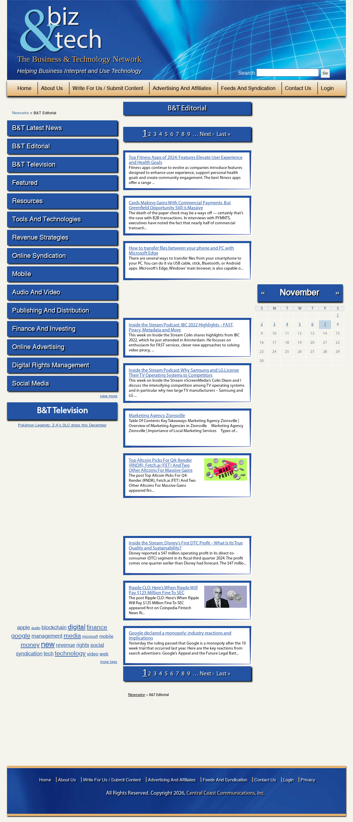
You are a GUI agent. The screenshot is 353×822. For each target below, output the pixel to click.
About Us (52, 88)
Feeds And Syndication (248, 88)
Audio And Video (36, 292)
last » (223, 134)
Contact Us (298, 88)
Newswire (20, 113)
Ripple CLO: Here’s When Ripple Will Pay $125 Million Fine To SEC (163, 590)
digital (76, 627)
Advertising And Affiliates (182, 88)
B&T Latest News (37, 128)
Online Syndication (39, 255)
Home (24, 88)
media (72, 635)
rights (82, 645)
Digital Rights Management (50, 365)
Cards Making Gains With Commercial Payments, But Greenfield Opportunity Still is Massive (180, 205)
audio (35, 628)
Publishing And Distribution (50, 310)
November (299, 292)
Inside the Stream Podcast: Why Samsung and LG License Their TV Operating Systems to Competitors (184, 373)
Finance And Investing (43, 328)
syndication (29, 653)
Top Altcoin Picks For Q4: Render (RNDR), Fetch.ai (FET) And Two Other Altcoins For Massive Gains (160, 465)
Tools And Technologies (46, 219)
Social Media (30, 383)
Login (327, 88)
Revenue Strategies (40, 237)
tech (49, 653)
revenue (65, 645)
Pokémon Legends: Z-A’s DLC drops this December (62, 425)
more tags (108, 662)
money (30, 644)
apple (23, 627)
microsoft (90, 636)
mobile (106, 636)
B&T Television (33, 164)
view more (108, 396)
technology (70, 653)
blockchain (54, 627)
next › (207, 134)
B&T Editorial (31, 146)
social (97, 645)
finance (97, 627)
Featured (24, 182)
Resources (27, 201)
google (20, 635)
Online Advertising (38, 347)
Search (246, 73)
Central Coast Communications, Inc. (226, 793)
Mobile (21, 274)
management (47, 636)
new (48, 644)
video (92, 653)
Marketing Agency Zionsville (157, 416)
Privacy (308, 780)
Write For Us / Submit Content (107, 88)
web (104, 653)
